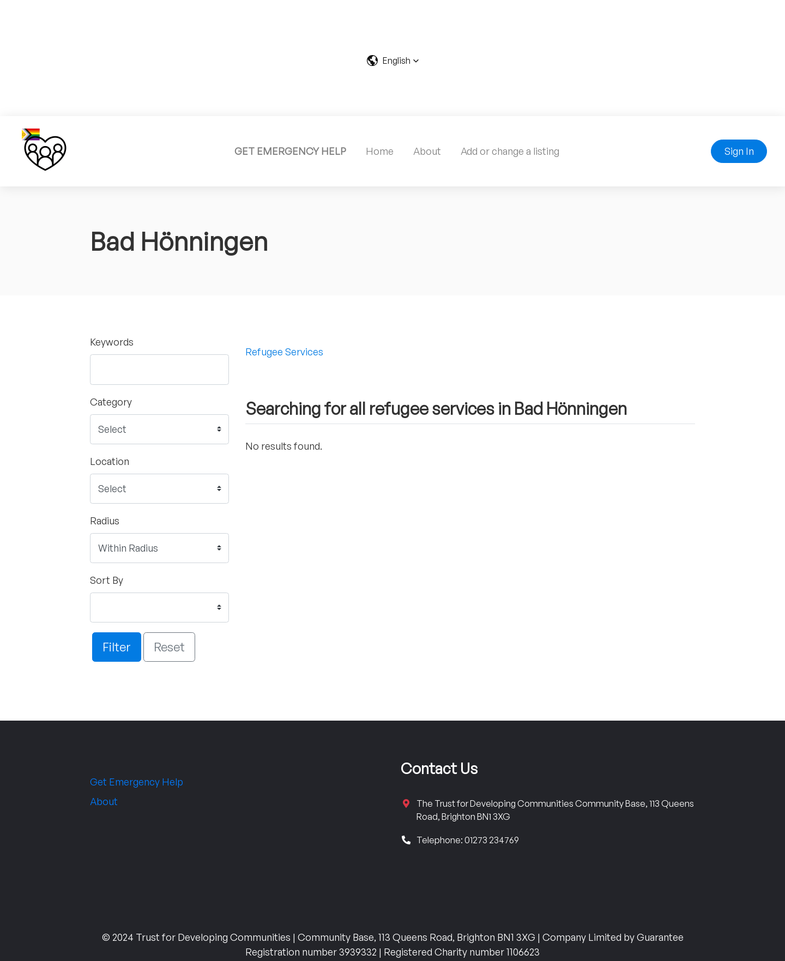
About (427, 151)
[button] (392, 61)
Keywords (112, 342)
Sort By (106, 580)
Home (380, 151)
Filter (116, 646)
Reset (169, 646)
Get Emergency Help (136, 782)
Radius (104, 521)
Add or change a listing (510, 151)
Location (109, 461)
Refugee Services (284, 352)
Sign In (739, 151)
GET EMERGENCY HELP (290, 151)
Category (111, 402)
